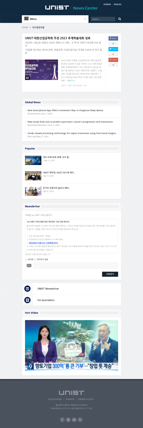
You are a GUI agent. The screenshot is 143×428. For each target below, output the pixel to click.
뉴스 (85, 86)
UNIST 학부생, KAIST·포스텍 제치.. (59, 173)
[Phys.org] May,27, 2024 (37, 137)
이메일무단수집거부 (86, 399)
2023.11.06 (66, 86)
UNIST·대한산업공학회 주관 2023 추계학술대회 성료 (58, 38)
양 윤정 (78, 86)
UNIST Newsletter (48, 288)
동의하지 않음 (42, 259)
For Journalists (46, 300)
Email (29, 265)
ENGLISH (117, 4)
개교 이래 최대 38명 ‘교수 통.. (56, 157)
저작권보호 (70, 399)
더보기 (70, 81)
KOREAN (107, 4)
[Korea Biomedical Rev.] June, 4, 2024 (43, 125)
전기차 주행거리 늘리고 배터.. (56, 188)
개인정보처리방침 (55, 399)
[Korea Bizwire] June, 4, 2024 (39, 114)
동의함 (30, 259)
